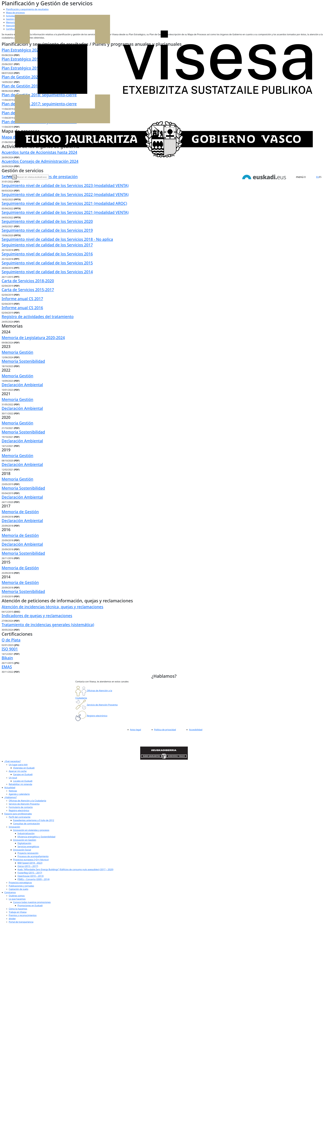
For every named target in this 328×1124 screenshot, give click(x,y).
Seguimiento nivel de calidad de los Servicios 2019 (47, 230)
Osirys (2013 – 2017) (28, 866)
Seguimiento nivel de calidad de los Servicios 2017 (47, 244)
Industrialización (26, 833)
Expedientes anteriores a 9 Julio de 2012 (33, 820)
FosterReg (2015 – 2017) (30, 872)
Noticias (13, 790)
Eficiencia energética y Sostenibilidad (36, 836)
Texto (9, 176)
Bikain (7, 657)
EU (317, 176)
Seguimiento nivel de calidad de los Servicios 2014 (47, 271)
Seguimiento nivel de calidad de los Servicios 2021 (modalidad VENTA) (65, 212)
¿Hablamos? (10, 797)
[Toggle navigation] (301, 177)
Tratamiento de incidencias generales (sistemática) (48, 624)
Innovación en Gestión (24, 839)
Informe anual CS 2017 (22, 298)
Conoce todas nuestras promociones (32, 902)
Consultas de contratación (26, 823)
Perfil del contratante (19, 817)
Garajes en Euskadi (23, 774)
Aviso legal (135, 729)
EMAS (7, 666)
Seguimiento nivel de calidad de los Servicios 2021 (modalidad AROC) (64, 203)
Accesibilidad (195, 729)
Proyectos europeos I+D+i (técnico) (31, 859)
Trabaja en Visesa (18, 912)
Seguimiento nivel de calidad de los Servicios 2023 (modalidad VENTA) (65, 185)
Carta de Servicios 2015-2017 (28, 289)
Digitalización (24, 843)
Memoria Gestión (17, 352)
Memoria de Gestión (20, 511)
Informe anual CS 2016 (22, 307)
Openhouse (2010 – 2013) (31, 876)
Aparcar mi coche (18, 771)
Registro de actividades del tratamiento (38, 316)
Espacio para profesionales (18, 813)
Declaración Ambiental (22, 384)
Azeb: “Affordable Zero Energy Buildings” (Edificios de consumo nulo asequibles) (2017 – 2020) (65, 869)
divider (12, 918)
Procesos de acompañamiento (33, 856)
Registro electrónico (19, 810)
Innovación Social (22, 849)
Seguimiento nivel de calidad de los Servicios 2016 (47, 253)
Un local (13, 777)
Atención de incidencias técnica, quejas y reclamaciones (52, 606)
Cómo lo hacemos (18, 908)
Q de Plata (11, 640)
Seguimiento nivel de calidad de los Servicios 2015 (47, 262)
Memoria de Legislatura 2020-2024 (33, 337)
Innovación (14, 826)
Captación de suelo (18, 889)
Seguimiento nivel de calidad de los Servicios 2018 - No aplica (57, 239)
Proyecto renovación (28, 853)
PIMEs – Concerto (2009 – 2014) (34, 879)
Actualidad (9, 787)
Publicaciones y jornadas (21, 885)
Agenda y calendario (19, 794)
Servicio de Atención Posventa (24, 803)
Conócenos (10, 892)
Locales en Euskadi (22, 780)
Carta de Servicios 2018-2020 (28, 280)
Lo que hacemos (17, 898)
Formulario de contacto (21, 807)
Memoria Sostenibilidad (23, 361)
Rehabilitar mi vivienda (20, 784)
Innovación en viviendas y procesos (31, 830)
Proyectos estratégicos (20, 882)
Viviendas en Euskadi (24, 767)
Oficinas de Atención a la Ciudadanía (27, 800)
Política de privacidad (165, 729)
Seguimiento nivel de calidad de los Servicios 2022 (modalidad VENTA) (65, 194)
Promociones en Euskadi (30, 905)
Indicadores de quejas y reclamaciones (37, 615)
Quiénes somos (17, 895)
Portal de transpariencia (21, 921)
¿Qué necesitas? (12, 761)
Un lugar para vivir (18, 764)
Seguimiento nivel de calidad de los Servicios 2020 (47, 221)
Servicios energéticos (28, 846)
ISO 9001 (10, 649)
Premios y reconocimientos (23, 915)
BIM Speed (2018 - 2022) (30, 862)
